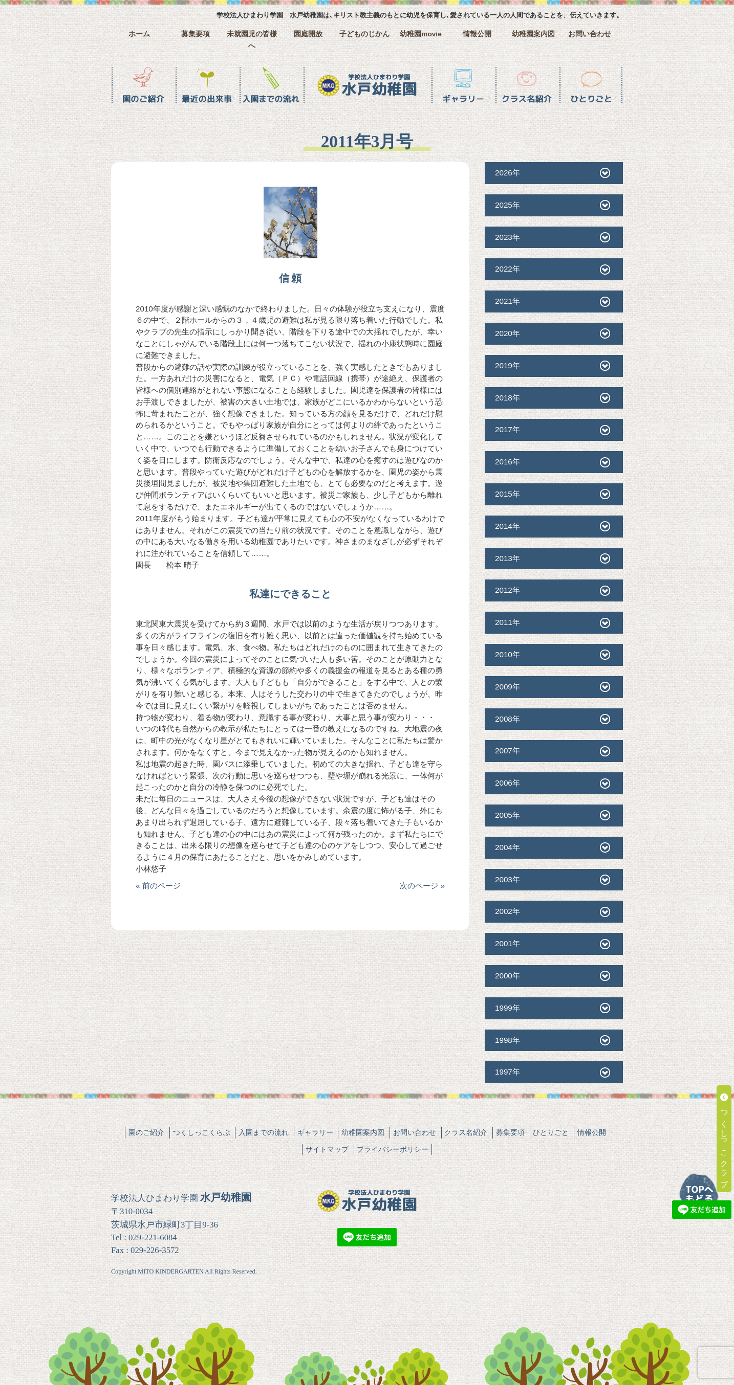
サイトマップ (327, 1149)
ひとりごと (551, 1132)
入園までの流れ (264, 1132)
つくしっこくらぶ (201, 1132)
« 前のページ (158, 885)
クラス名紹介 (465, 1132)
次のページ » (422, 885)
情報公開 (477, 34)
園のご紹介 (146, 1132)
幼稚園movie (421, 34)
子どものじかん (364, 34)
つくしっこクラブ (724, 1138)
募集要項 (195, 34)
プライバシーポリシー (392, 1149)
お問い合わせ (589, 34)
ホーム (139, 34)
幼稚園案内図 (533, 34)
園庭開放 (308, 34)
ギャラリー (315, 1132)
